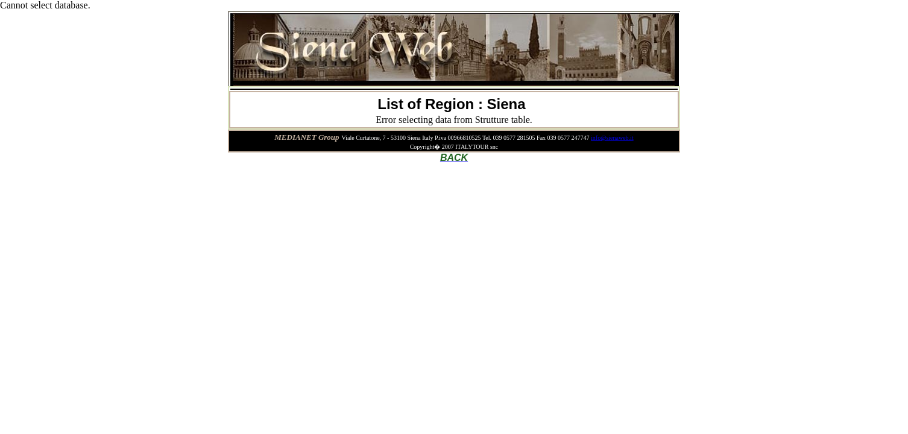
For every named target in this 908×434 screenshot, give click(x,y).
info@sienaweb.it (612, 137)
